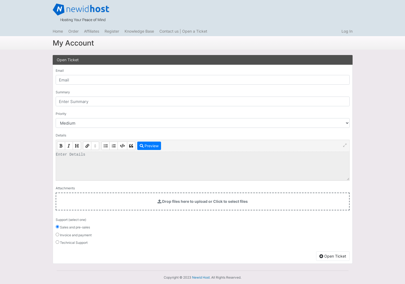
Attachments (65, 188)
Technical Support (72, 242)
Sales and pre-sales (73, 227)
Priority (61, 114)
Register (112, 31)
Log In (347, 31)
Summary (63, 92)
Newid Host (201, 277)
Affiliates (91, 31)
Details (61, 135)
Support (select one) (71, 220)
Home (58, 31)
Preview (149, 145)
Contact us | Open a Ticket (183, 31)
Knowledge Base (139, 31)
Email (60, 71)
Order (73, 31)
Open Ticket (332, 256)
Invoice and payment (74, 235)
